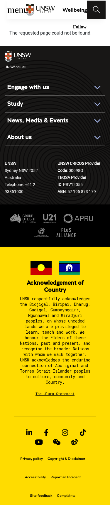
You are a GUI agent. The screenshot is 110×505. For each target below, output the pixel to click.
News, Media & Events (37, 120)
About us (19, 137)
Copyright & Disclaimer (66, 459)
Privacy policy (31, 459)
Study (15, 104)
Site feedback (41, 496)
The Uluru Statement (55, 393)
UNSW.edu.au (18, 60)
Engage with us (28, 87)
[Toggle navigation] (96, 9)
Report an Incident (65, 477)
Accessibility (35, 477)
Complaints (66, 496)
